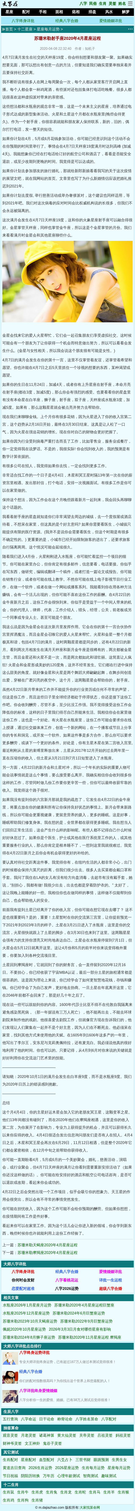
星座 (9, 12)
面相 (59, 12)
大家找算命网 (90, 1507)
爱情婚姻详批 (110, 21)
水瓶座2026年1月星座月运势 (27, 1305)
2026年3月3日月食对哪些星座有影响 (80, 1329)
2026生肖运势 (40, 1468)
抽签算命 (11, 1428)
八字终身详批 (23, 21)
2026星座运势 (67, 1468)
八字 (83, 3)
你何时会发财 (23, 1280)
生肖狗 (23, 1500)
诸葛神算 (46, 1435)
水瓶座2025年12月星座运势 (26, 1313)
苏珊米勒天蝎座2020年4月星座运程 (48, 1245)
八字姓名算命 (86, 1419)
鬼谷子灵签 (52, 1443)
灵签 (112, 3)
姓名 (122, 3)
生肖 (102, 3)
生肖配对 (10, 1460)
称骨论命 (64, 1419)
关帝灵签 (86, 1435)
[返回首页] (10, 5)
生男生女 (119, 1460)
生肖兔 (51, 1492)
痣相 (76, 12)
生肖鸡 (8, 1500)
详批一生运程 (110, 1280)
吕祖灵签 (105, 1435)
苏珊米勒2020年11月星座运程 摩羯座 (89, 1337)
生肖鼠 (8, 1492)
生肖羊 (109, 1492)
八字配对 (108, 1419)
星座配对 (28, 1460)
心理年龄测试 (68, 1476)
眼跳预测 (101, 1460)
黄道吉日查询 (14, 1468)
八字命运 (28, 1419)
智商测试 (90, 1476)
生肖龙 (66, 1492)
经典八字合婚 (66, 21)
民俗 (93, 3)
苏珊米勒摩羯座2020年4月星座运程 (48, 1253)
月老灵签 (28, 1435)
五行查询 (10, 1419)
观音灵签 (10, 1435)
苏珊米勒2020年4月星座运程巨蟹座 (84, 1305)
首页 (9, 29)
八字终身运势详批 (34, 1352)
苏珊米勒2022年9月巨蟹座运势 (86, 1321)
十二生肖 (11, 1485)
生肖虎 (37, 1492)
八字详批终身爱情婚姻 (38, 1391)
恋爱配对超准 (23, 1289)
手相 (42, 12)
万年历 (48, 1476)
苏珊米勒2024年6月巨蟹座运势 (79, 1313)
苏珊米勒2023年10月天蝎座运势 (30, 1321)
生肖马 (94, 1492)
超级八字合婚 (110, 1289)
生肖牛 (23, 1492)
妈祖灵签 (123, 1435)
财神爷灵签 (12, 1443)
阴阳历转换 (30, 1476)
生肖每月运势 (93, 1468)
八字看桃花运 (66, 1280)
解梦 (126, 12)
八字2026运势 (67, 1289)
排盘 (92, 12)
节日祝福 (10, 1476)
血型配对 (46, 1460)
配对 (26, 12)
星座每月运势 (48, 29)
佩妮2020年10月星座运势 (24, 1329)
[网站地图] (130, 5)
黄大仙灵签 (66, 1435)
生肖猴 (123, 1492)
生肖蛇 (80, 1492)
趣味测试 (108, 1476)
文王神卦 (32, 1443)
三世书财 (83, 1460)
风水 (109, 12)
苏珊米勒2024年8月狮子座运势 (29, 1337)
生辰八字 (11, 1412)
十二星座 (25, 29)
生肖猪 (37, 1500)
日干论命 (46, 1419)
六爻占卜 (64, 1460)
